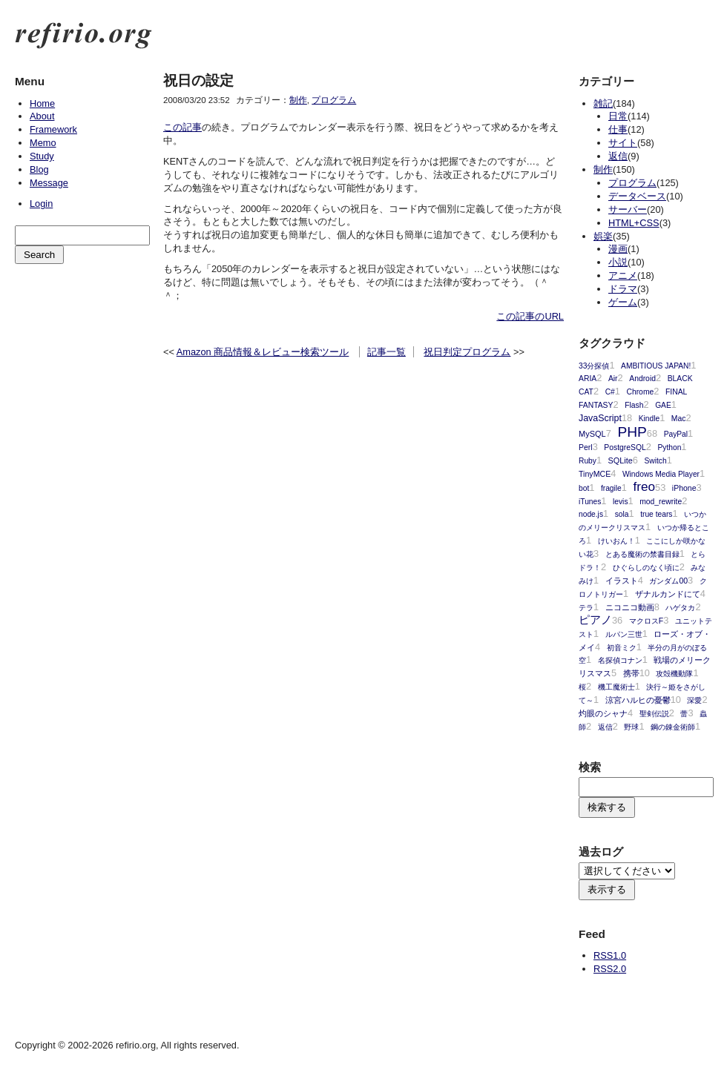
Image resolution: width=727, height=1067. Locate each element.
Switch (656, 461)
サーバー (627, 209)
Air (613, 378)
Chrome (640, 392)
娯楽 (603, 236)
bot (584, 488)
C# (610, 392)
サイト (622, 142)
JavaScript (600, 418)
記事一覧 (386, 351)
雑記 (603, 103)
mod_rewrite (660, 502)
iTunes (590, 502)
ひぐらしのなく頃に (646, 568)
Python (669, 447)
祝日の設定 (198, 80)
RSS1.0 (609, 955)
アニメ (622, 275)
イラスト (621, 580)
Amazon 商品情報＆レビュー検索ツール (263, 351)
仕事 (618, 129)
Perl (586, 447)
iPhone (684, 488)
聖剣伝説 (654, 714)
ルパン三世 (623, 634)
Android (642, 378)
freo (644, 486)
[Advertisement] (81, 341)
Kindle (649, 418)
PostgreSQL (624, 447)
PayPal (676, 434)
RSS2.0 (609, 968)
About (42, 116)
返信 (618, 156)
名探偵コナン (620, 660)
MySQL (592, 433)
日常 (618, 116)
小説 (618, 262)
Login (41, 203)
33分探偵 (594, 366)
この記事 (182, 127)
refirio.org (83, 35)
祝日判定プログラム (467, 351)
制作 (298, 100)
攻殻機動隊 (674, 674)
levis (620, 502)
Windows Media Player (661, 474)
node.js (591, 514)
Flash (634, 405)
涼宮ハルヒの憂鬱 (638, 700)
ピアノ (595, 620)
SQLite (620, 460)
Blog (39, 169)
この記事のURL (530, 316)
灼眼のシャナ (603, 713)
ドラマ (622, 288)
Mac (678, 418)
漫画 (618, 248)
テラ (586, 608)
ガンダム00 (668, 581)
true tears (656, 514)
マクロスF (646, 621)
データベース (637, 196)
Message (49, 182)
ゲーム (622, 302)
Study (42, 156)
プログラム (334, 100)
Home (42, 103)
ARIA (587, 378)
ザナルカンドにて (667, 593)
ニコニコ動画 (629, 607)
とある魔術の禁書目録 (642, 554)
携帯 (631, 673)
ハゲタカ (680, 608)
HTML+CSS (633, 222)
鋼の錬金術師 (673, 727)
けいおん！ (616, 541)
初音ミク (621, 648)
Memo (43, 142)
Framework (53, 129)
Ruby (587, 461)
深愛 (694, 700)
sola (622, 514)
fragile (611, 488)
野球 (631, 727)
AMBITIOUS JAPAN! (656, 366)
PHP (631, 432)
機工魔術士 (616, 687)
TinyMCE (595, 473)
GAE (663, 405)
